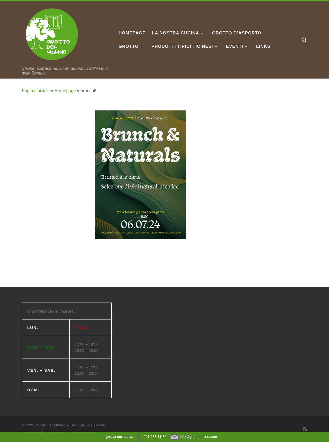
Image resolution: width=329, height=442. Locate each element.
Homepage (65, 90)
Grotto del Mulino (50, 425)
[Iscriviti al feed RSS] (305, 429)
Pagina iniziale (36, 90)
